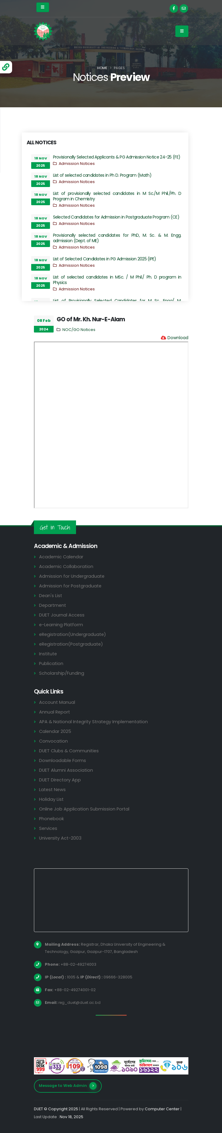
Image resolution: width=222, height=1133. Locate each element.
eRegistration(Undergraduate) (74, 634)
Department (53, 605)
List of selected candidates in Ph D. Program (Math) (102, 175)
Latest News (53, 789)
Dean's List (51, 595)
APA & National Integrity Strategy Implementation (95, 721)
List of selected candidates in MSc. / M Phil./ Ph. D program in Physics (117, 280)
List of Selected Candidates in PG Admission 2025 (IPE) (104, 259)
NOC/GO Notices (78, 329)
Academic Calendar (61, 556)
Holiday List (51, 799)
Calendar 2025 (55, 731)
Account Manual (57, 702)
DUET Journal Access (62, 615)
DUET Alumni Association (66, 770)
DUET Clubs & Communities (70, 750)
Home (102, 67)
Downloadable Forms (62, 760)
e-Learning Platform (61, 624)
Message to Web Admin (68, 1086)
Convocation (53, 741)
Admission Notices (77, 163)
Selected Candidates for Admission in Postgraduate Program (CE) (116, 217)
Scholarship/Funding (61, 673)
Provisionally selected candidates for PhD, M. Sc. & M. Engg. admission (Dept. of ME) (117, 238)
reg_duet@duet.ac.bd (80, 1002)
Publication (51, 663)
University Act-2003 (61, 838)
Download (177, 338)
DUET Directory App (60, 780)
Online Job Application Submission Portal (85, 809)
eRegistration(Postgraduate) (72, 644)
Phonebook (52, 818)
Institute (48, 653)
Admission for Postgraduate (71, 586)
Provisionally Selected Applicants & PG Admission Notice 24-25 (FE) (117, 157)
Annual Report (55, 712)
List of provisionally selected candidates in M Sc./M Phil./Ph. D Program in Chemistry (117, 196)
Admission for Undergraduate (72, 576)
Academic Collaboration (66, 566)
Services (48, 828)
